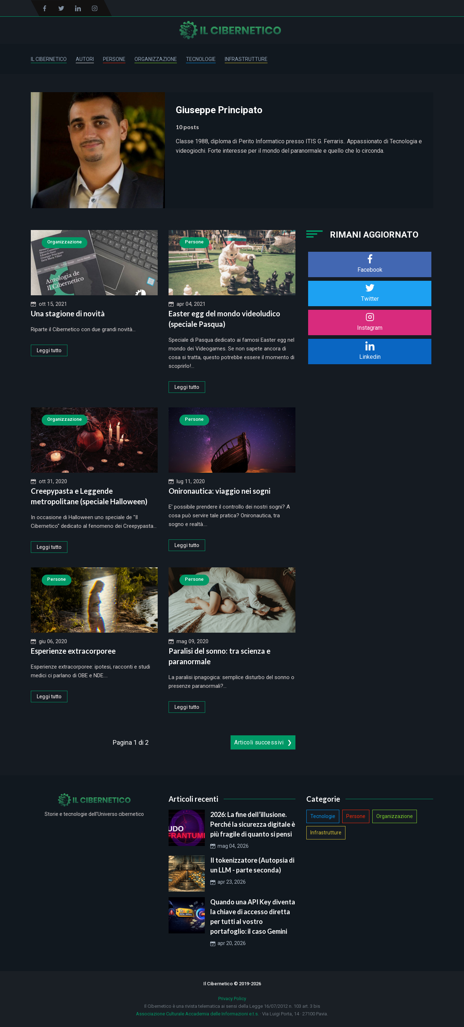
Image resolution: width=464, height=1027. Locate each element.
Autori (85, 59)
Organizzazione (155, 59)
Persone (114, 59)
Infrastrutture (246, 59)
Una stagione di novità (68, 313)
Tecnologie (201, 59)
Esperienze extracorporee (73, 650)
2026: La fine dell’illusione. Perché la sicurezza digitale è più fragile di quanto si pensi (252, 824)
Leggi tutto (49, 350)
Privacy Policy (232, 998)
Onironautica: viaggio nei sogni (219, 490)
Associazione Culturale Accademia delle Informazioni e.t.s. (197, 1013)
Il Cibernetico (49, 59)
